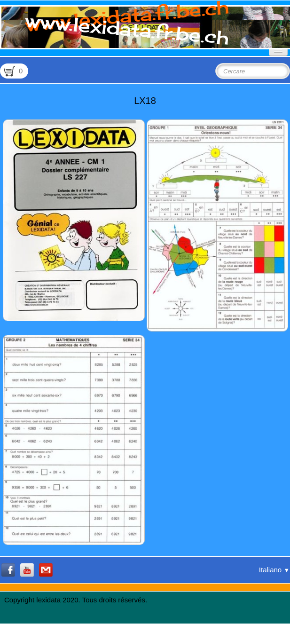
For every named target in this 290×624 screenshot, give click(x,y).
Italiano (274, 570)
